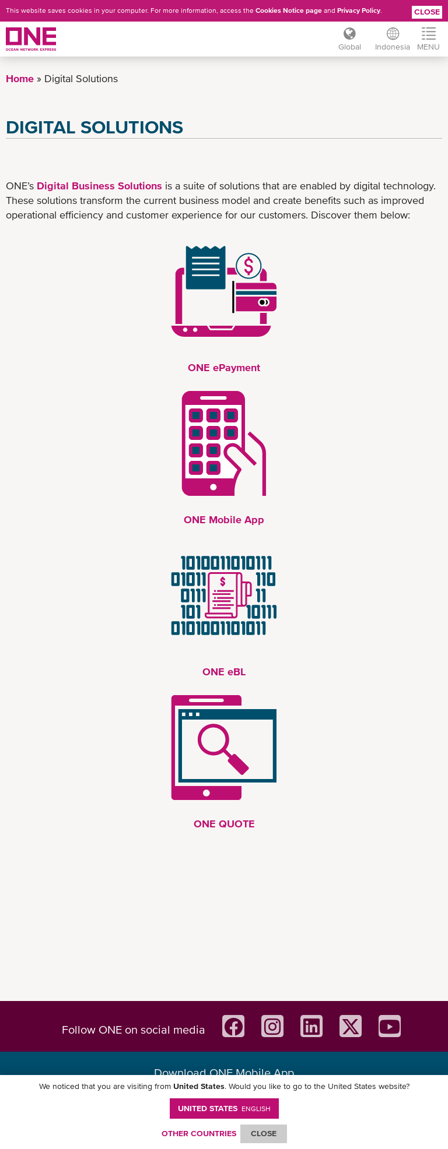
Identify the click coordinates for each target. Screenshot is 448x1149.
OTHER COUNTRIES (199, 1133)
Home (20, 78)
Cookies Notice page (289, 10)
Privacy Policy (358, 10)
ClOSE (263, 1133)
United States (224, 1108)
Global (349, 46)
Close (427, 11)
